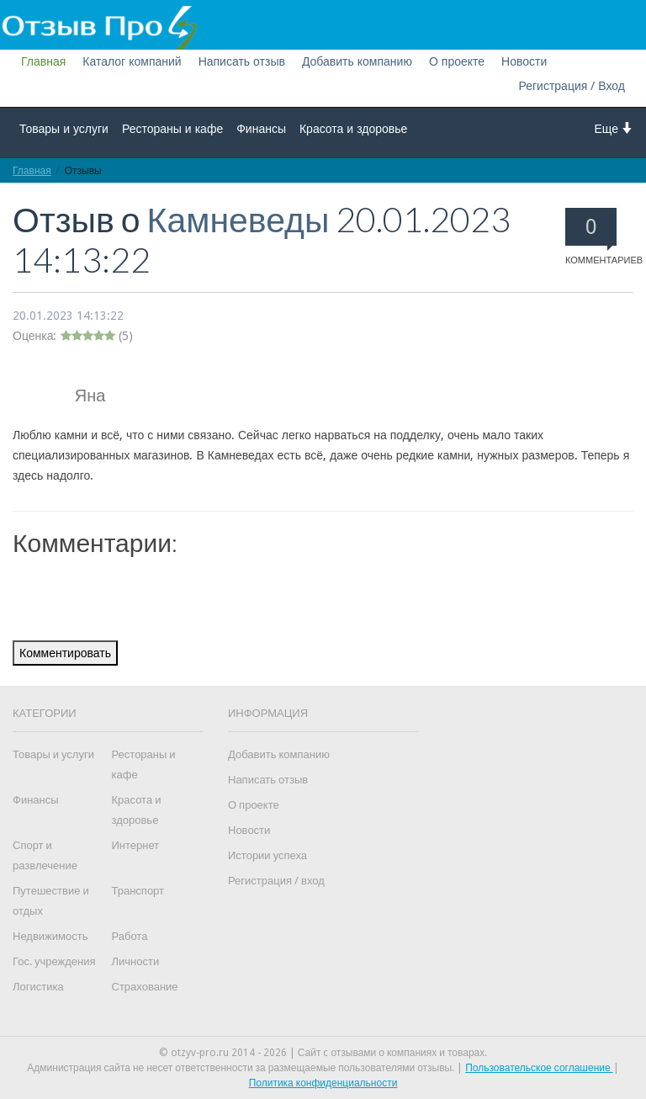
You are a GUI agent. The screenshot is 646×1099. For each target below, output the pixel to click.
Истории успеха (267, 855)
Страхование (145, 986)
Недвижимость (50, 936)
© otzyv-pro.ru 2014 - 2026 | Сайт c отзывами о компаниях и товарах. (323, 1053)
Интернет (136, 845)
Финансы (261, 128)
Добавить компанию (357, 61)
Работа (130, 936)
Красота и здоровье (353, 128)
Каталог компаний (131, 61)
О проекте (456, 61)
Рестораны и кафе (172, 128)
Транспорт (138, 890)
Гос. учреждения (54, 961)
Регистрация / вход (276, 880)
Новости (524, 61)
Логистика (38, 986)
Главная (43, 61)
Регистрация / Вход (571, 86)
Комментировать (65, 653)
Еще (614, 128)
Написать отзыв (242, 61)
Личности (136, 961)
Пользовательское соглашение (539, 1068)
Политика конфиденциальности (323, 1083)
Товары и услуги (64, 128)
